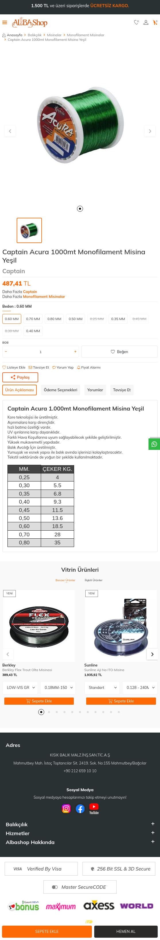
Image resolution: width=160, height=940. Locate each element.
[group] (80, 124)
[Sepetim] (155, 22)
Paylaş (20, 377)
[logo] (30, 22)
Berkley (9, 665)
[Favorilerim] (136, 22)
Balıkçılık (35, 35)
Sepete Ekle (47, 931)
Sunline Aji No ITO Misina (104, 670)
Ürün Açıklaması (19, 390)
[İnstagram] (66, 808)
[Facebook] (80, 808)
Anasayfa (12, 35)
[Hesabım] (146, 22)
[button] (80, 209)
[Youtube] (94, 808)
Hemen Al (125, 931)
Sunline (91, 665)
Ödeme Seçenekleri (60, 390)
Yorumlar (95, 390)
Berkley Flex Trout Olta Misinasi (27, 670)
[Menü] (4, 22)
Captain (13, 271)
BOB (5, 342)
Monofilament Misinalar (85, 35)
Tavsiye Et (39, 367)
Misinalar (54, 35)
